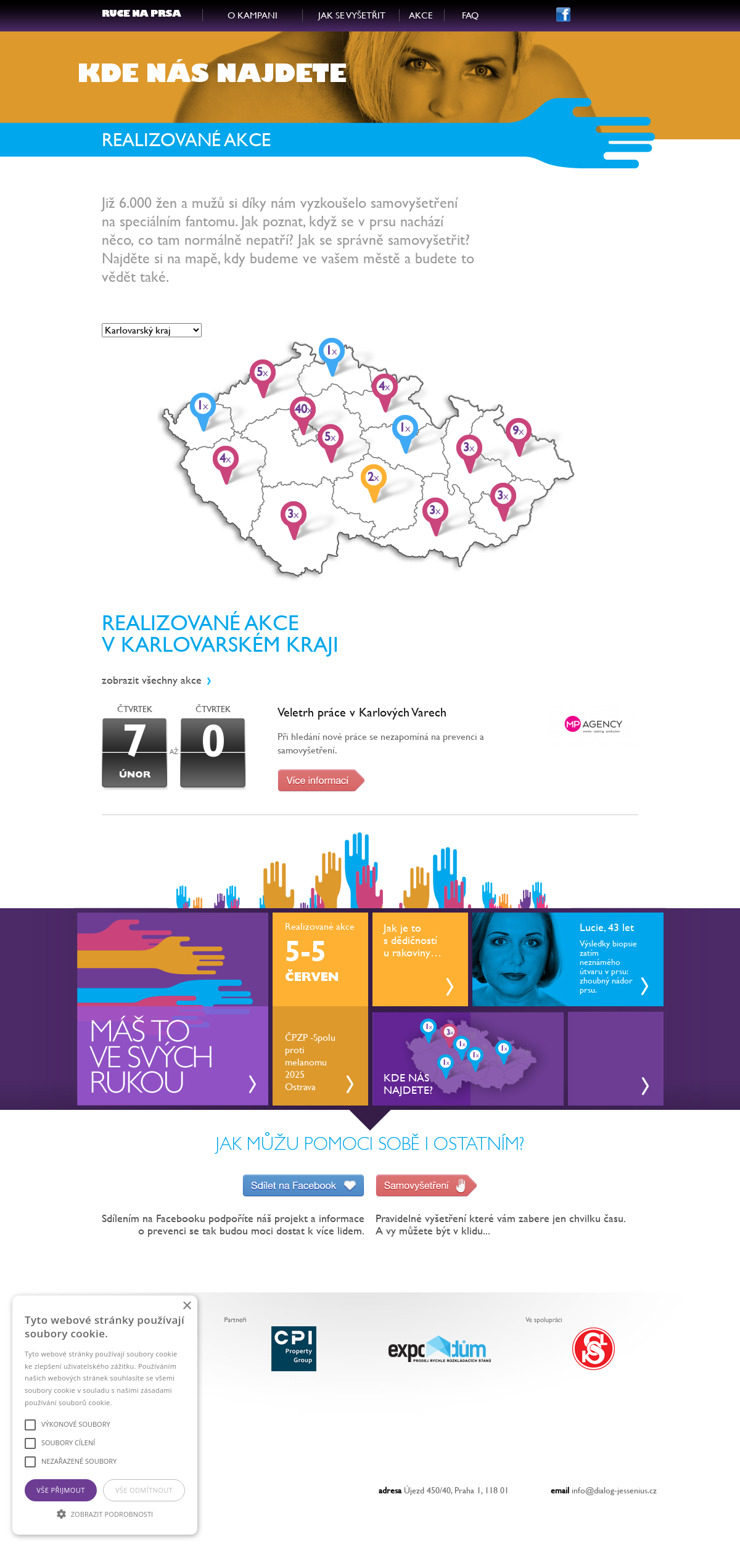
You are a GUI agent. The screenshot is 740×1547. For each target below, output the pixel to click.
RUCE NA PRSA (141, 15)
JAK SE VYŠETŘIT (351, 15)
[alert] (104, 1415)
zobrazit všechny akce (152, 679)
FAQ (470, 15)
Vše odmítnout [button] (144, 1490)
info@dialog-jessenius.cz (614, 1490)
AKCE (421, 15)
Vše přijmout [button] (60, 1490)
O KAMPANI (253, 15)
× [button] (186, 1306)
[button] (105, 1513)
